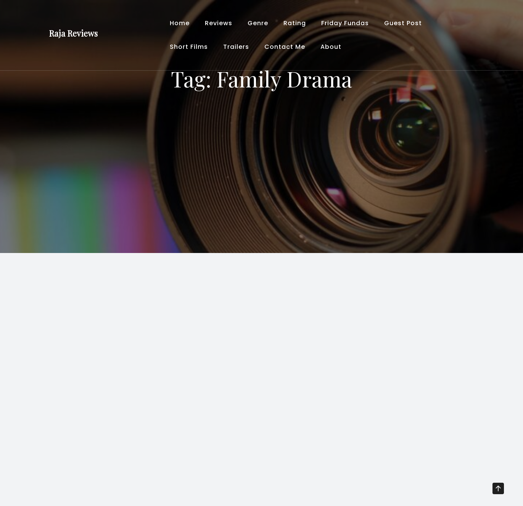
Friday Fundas (345, 23)
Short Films (189, 46)
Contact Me (284, 46)
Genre (258, 23)
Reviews (218, 23)
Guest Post (403, 23)
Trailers (236, 46)
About (330, 46)
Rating (294, 23)
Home (180, 23)
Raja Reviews (73, 33)
